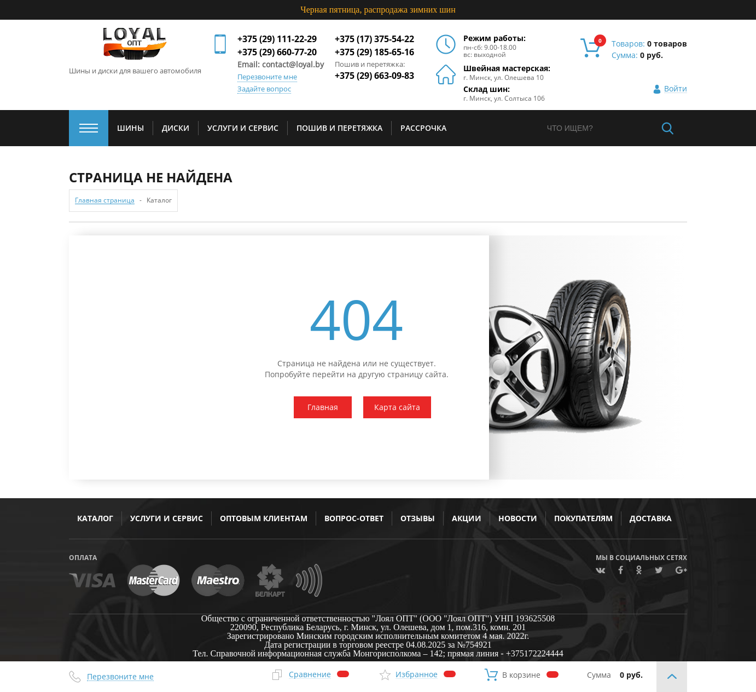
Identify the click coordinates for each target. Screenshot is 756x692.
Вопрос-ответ (353, 518)
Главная (322, 407)
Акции (466, 518)
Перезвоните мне (267, 77)
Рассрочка (423, 128)
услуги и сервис (242, 128)
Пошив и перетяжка (339, 128)
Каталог (95, 518)
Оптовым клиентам (263, 518)
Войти (675, 89)
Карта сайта (397, 407)
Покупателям (583, 518)
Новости (517, 518)
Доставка (651, 518)
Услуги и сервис (166, 518)
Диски (175, 128)
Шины (130, 128)
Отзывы (417, 518)
